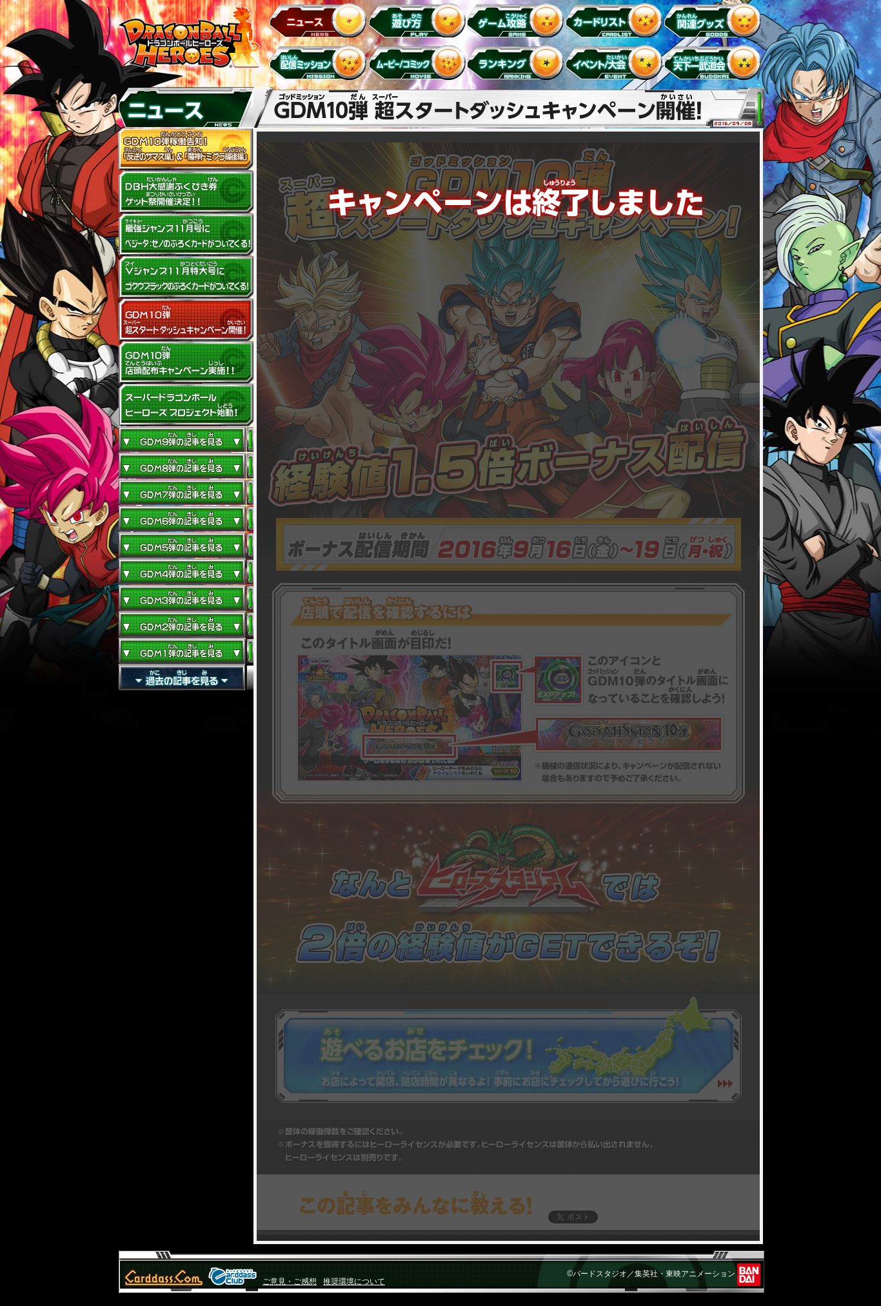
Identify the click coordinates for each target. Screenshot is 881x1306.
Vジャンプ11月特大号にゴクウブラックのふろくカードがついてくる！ (185, 277)
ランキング (517, 62)
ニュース (320, 19)
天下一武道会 (715, 62)
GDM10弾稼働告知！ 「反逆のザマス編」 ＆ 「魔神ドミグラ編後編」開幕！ (185, 149)
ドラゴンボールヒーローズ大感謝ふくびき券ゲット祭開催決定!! (185, 192)
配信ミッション (320, 62)
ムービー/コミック (419, 62)
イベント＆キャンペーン (616, 62)
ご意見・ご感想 (289, 1281)
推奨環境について (354, 1281)
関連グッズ (715, 19)
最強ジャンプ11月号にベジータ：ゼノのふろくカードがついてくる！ (185, 234)
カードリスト (616, 19)
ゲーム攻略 (517, 19)
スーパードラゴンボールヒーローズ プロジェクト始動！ (185, 405)
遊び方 (419, 19)
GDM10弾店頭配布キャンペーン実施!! (185, 362)
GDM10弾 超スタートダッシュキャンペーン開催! (185, 320)
